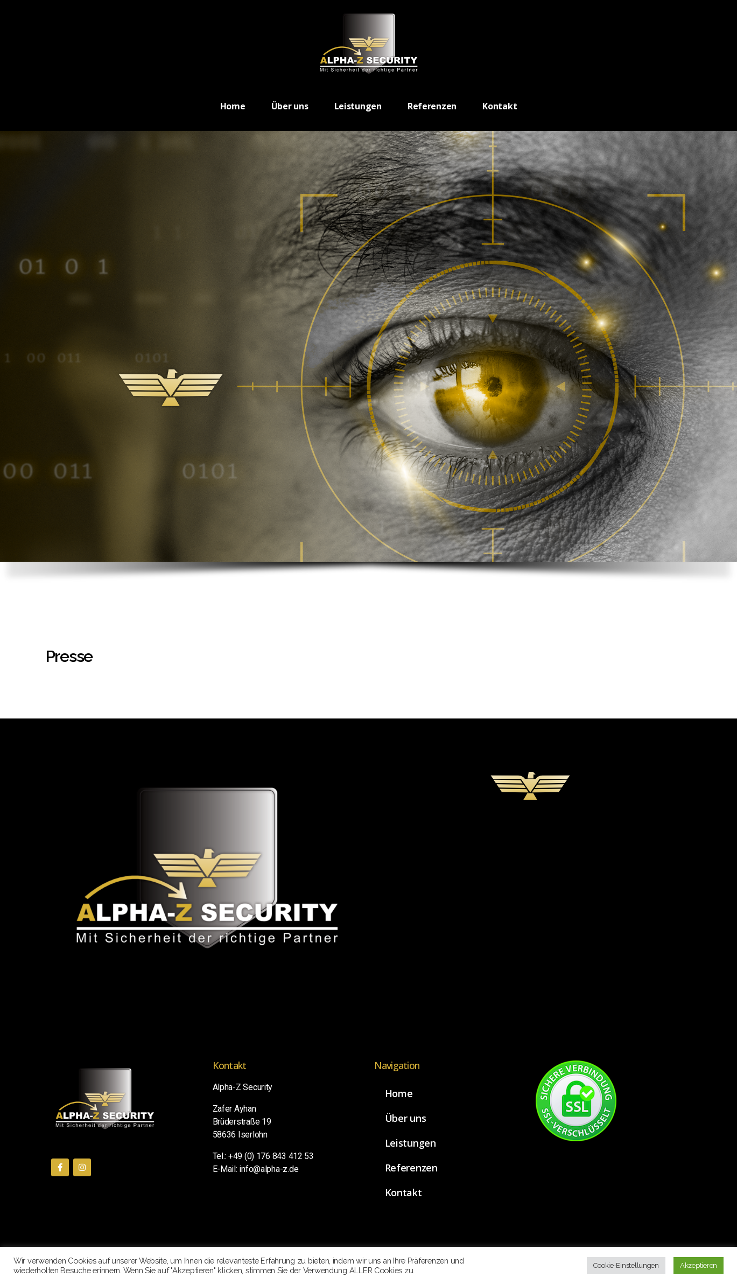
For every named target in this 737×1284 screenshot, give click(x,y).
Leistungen (358, 106)
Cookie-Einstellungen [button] (626, 1265)
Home (232, 106)
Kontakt (499, 106)
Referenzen (432, 106)
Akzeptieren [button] (698, 1265)
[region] (368, 363)
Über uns (289, 106)
